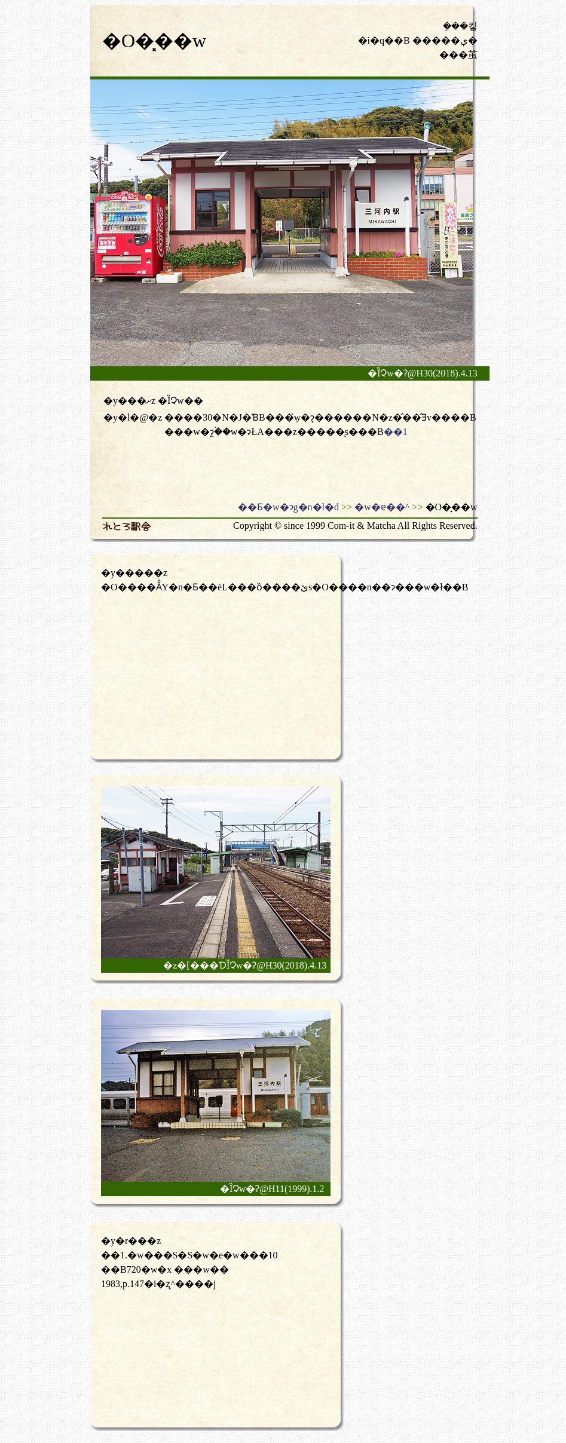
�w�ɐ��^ (381, 507)
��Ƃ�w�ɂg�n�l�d (288, 507)
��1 (396, 432)
